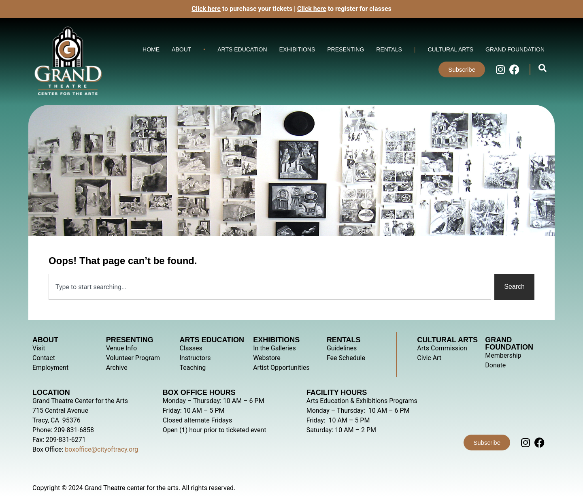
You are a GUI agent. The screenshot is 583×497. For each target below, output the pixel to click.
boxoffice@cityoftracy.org (101, 449)
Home (151, 49)
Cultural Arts (450, 49)
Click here (311, 9)
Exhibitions (297, 49)
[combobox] (270, 287)
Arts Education (242, 49)
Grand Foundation (515, 49)
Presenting (345, 49)
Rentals (389, 49)
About (181, 49)
